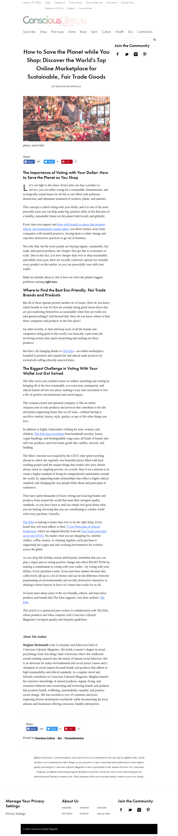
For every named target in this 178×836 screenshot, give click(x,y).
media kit (84, 813)
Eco (130, 32)
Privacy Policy (75, 3)
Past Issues (57, 32)
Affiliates (101, 808)
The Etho (68, 351)
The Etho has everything (49, 433)
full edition (67, 813)
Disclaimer (111, 3)
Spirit (94, 32)
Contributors (144, 32)
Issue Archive (85, 8)
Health (119, 32)
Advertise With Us (54, 8)
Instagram (136, 54)
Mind (72, 32)
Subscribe (29, 32)
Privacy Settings (15, 813)
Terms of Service (94, 3)
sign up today (103, 813)
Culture (106, 32)
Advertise (84, 808)
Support (71, 8)
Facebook (118, 54)
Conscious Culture (45, 738)
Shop (47, 3)
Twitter (127, 54)
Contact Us (59, 3)
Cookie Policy (127, 3)
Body (83, 32)
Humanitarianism (74, 738)
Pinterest (145, 54)
